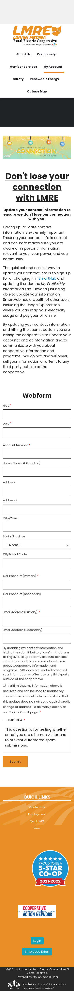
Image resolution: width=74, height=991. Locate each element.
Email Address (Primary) (20, 612)
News (37, 828)
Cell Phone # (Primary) (19, 576)
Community (46, 54)
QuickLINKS (37, 821)
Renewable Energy (44, 79)
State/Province (14, 536)
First (6, 406)
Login (37, 940)
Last (6, 423)
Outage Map (37, 91)
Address (9, 482)
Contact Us (37, 807)
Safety (18, 79)
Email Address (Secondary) (23, 630)
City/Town (10, 518)
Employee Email (37, 951)
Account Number (15, 445)
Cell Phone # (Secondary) (22, 594)
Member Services (23, 67)
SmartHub (47, 278)
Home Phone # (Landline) (22, 463)
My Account (52, 67)
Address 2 (10, 500)
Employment (37, 814)
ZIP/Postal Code (15, 554)
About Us (23, 54)
